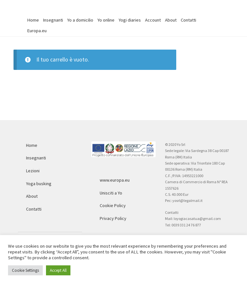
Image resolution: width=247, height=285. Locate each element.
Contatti (188, 20)
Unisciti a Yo (111, 193)
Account (153, 20)
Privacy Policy (113, 218)
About (171, 20)
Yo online (105, 20)
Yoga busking (38, 183)
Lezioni (33, 171)
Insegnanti (53, 20)
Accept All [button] (58, 270)
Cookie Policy (113, 205)
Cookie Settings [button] (25, 270)
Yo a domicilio (80, 20)
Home (33, 20)
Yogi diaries (130, 20)
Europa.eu (37, 30)
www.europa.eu (115, 180)
